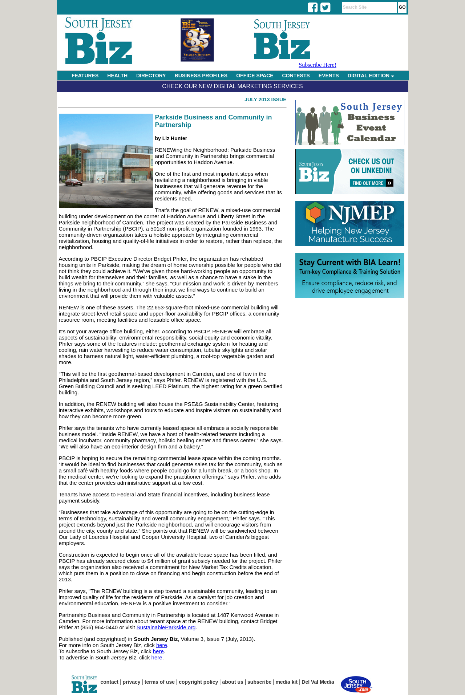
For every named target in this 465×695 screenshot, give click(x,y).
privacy (132, 682)
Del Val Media (318, 682)
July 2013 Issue (265, 99)
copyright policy (198, 682)
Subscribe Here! (317, 65)
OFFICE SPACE (254, 75)
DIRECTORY (151, 75)
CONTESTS (296, 75)
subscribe (259, 682)
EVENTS (329, 75)
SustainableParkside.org (166, 627)
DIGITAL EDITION (371, 75)
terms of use (160, 682)
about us (232, 682)
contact (110, 682)
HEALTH (117, 75)
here (161, 645)
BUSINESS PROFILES (201, 75)
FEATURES (85, 75)
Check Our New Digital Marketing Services (232, 86)
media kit (286, 682)
